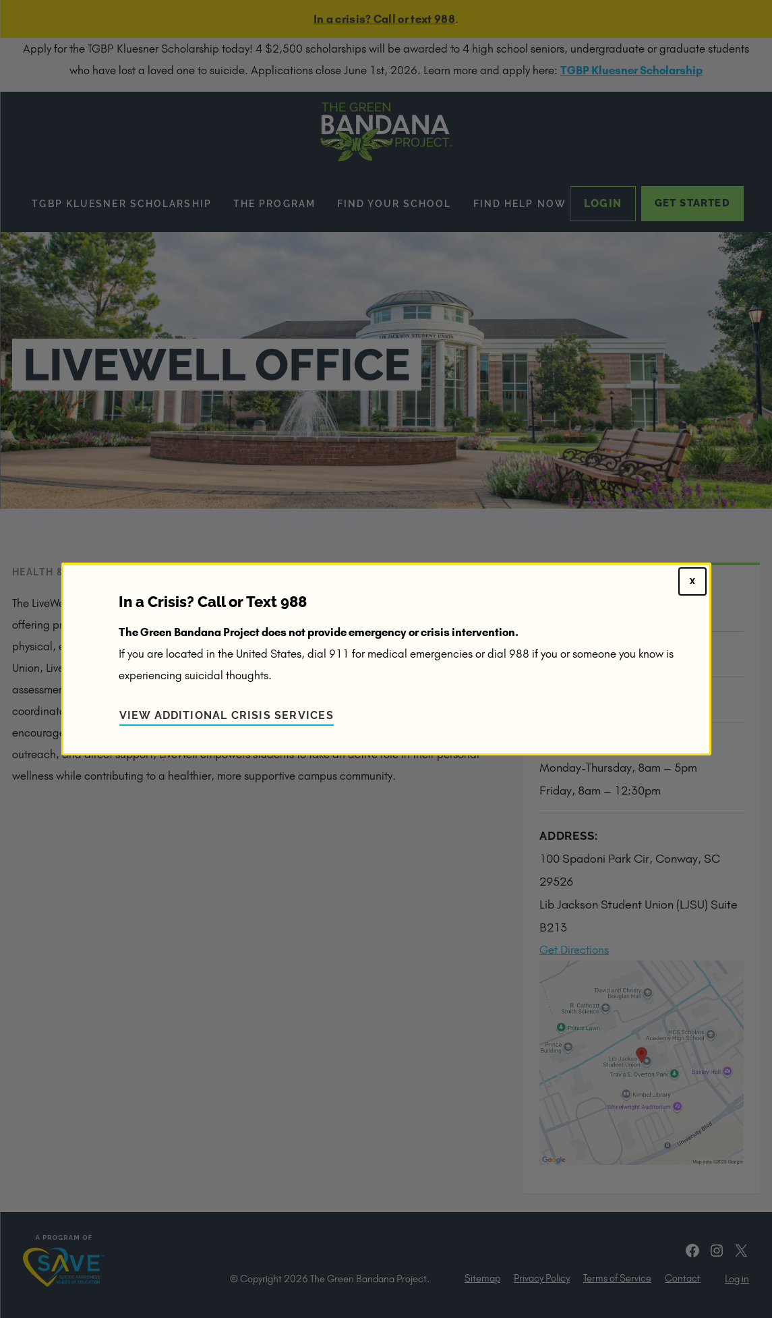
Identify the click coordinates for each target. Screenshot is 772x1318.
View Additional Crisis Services (226, 715)
